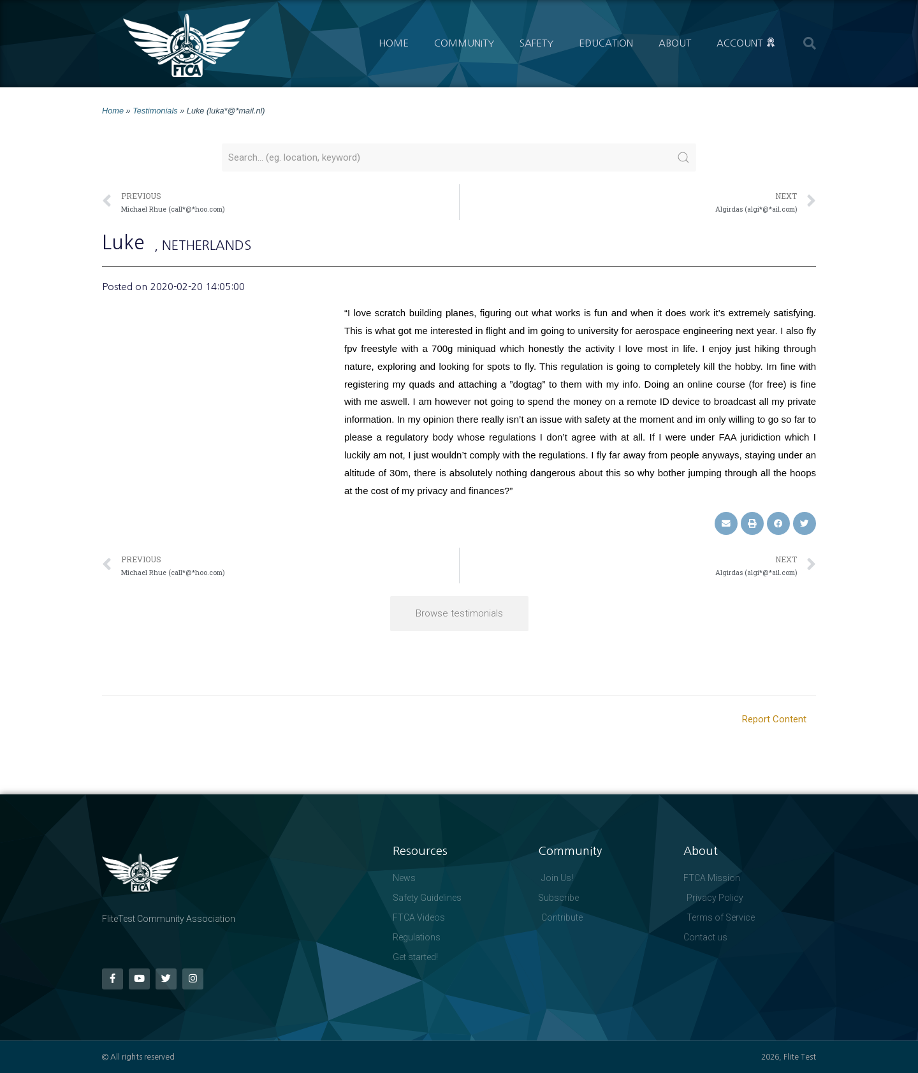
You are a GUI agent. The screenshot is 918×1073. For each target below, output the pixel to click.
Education (606, 43)
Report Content (774, 719)
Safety (536, 43)
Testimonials (155, 110)
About (675, 43)
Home (394, 43)
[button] (809, 43)
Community (464, 43)
